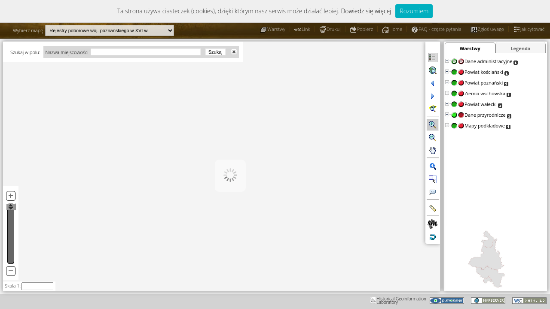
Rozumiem (414, 11)
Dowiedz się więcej (366, 11)
